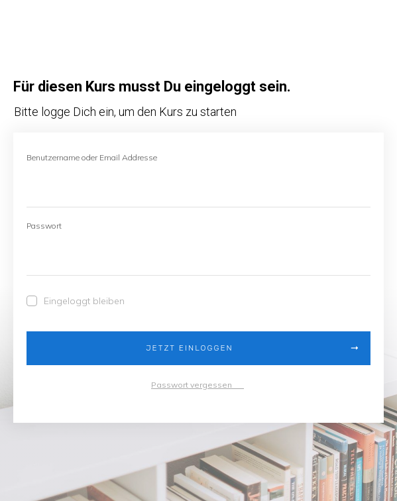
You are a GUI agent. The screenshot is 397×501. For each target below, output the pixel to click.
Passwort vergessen (197, 385)
